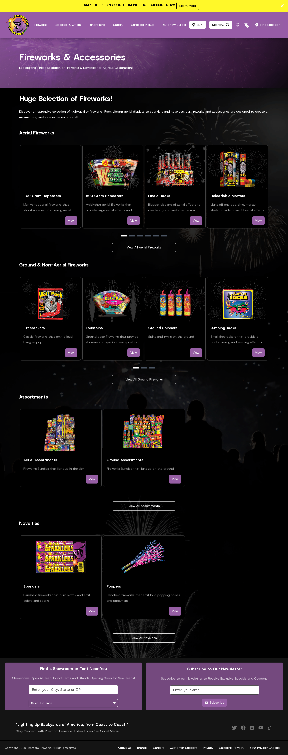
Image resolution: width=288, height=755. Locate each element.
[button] (197, 25)
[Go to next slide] (254, 186)
